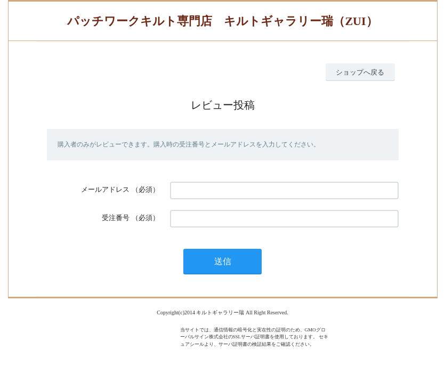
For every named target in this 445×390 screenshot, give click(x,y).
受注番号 (116, 218)
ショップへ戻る (360, 72)
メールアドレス (105, 189)
